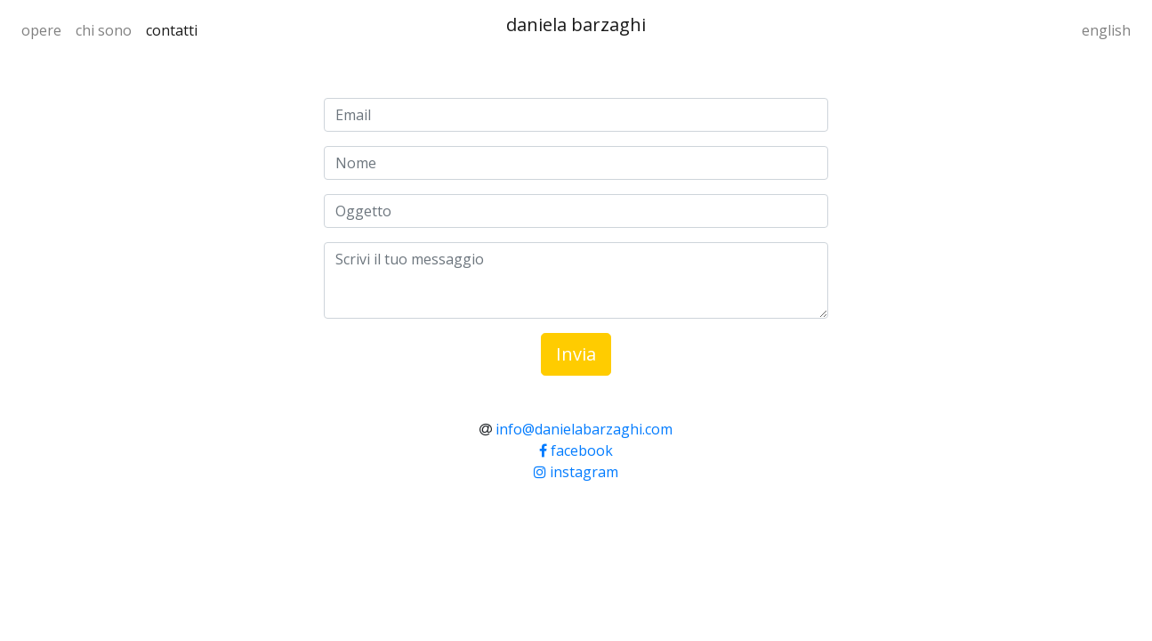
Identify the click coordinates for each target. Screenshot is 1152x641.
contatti (171, 30)
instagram (576, 472)
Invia (576, 354)
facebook (576, 450)
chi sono (104, 30)
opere (41, 30)
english (1106, 30)
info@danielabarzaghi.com (584, 429)
